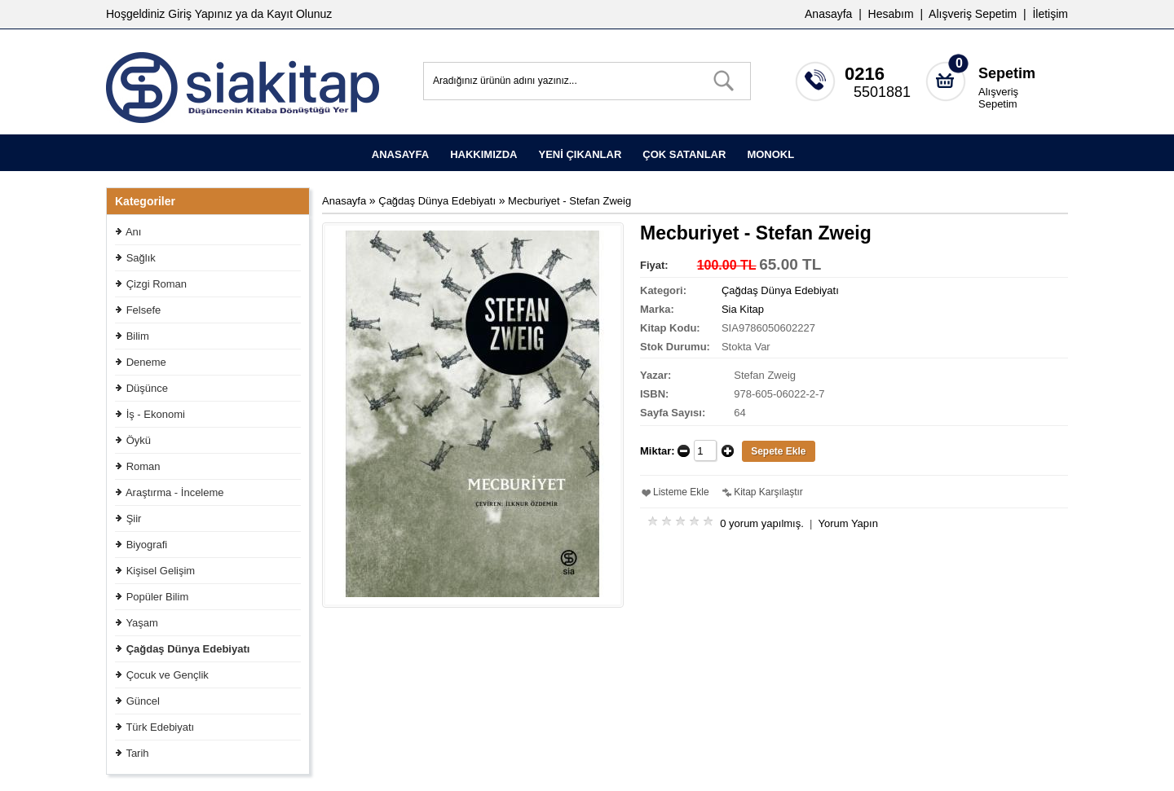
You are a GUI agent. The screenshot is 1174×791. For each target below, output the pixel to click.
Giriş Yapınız (200, 13)
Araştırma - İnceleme (175, 492)
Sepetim (1006, 73)
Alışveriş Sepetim (998, 98)
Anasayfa (828, 13)
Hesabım (891, 13)
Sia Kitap (743, 309)
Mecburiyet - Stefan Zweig (569, 201)
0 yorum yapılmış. (762, 523)
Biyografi (147, 544)
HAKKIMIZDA (483, 154)
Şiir (134, 518)
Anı (134, 232)
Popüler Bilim (157, 597)
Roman (143, 466)
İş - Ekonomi (155, 414)
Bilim (137, 336)
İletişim (1050, 13)
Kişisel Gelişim (161, 571)
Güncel (143, 701)
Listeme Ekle (681, 492)
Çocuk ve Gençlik (167, 675)
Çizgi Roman (156, 284)
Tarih (137, 753)
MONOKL (770, 154)
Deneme (146, 362)
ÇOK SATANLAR (684, 154)
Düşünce (147, 388)
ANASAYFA (400, 154)
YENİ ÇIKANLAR (579, 154)
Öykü (138, 440)
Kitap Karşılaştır (768, 492)
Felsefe (143, 310)
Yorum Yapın (847, 523)
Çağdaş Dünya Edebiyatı (188, 649)
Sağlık (141, 258)
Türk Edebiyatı (160, 727)
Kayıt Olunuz (299, 13)
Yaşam (142, 623)
